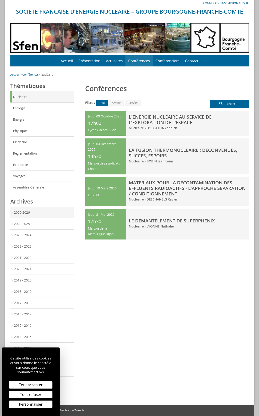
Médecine (20, 142)
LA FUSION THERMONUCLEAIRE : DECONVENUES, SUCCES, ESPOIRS (183, 153)
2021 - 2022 (23, 257)
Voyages (19, 176)
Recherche (229, 104)
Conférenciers (167, 60)
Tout (102, 103)
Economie (20, 164)
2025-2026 (22, 212)
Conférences (139, 60)
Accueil (67, 60)
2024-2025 (22, 223)
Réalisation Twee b (72, 410)
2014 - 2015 (23, 337)
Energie (18, 119)
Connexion (211, 3)
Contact (191, 60)
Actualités (114, 60)
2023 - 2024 (23, 235)
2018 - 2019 (23, 291)
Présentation (89, 60)
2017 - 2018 (23, 303)
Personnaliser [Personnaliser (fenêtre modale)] (31, 404)
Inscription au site (235, 3)
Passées (133, 103)
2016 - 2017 (23, 314)
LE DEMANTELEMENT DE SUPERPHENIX (172, 221)
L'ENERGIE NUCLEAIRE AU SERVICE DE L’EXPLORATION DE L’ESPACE (170, 120)
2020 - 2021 (23, 269)
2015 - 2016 (23, 325)
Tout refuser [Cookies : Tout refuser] (30, 394)
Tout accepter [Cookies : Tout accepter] (31, 384)
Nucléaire (47, 75)
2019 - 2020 (23, 280)
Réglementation (25, 153)
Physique (20, 131)
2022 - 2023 (23, 246)
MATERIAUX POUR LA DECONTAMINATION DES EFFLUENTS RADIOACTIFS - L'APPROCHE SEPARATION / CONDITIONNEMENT (187, 188)
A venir (116, 103)
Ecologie (19, 108)
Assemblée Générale (28, 187)
